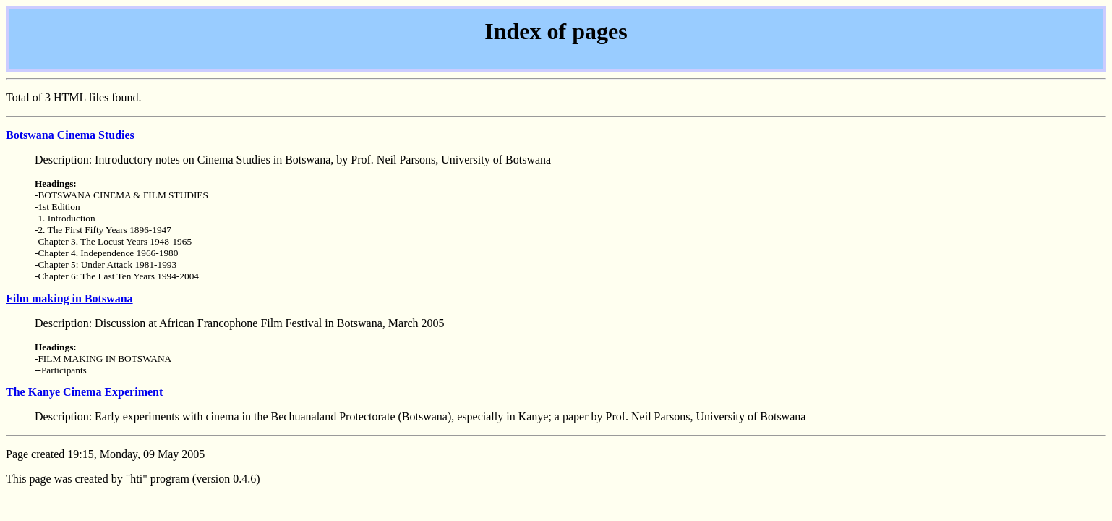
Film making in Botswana (69, 298)
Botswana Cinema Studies (70, 135)
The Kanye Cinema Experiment (84, 392)
